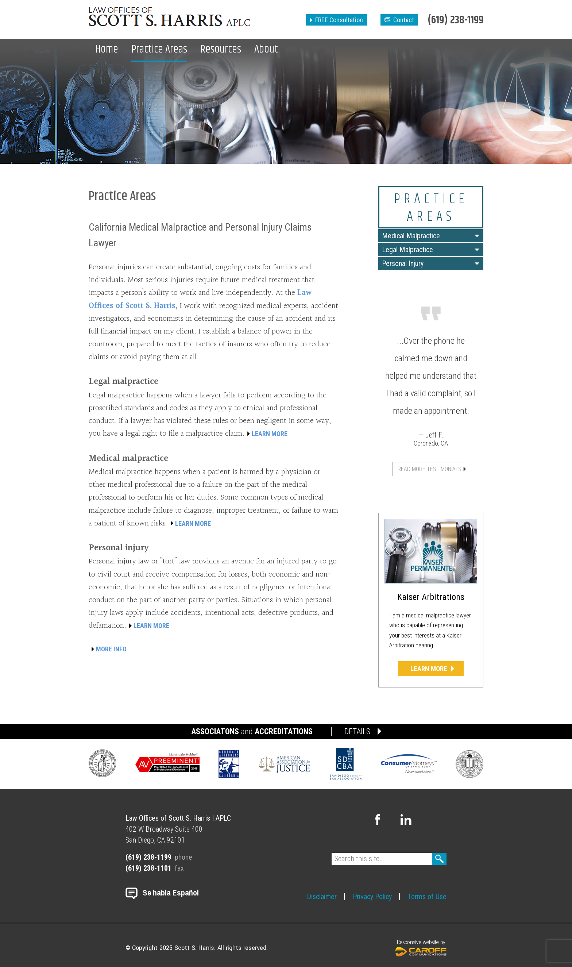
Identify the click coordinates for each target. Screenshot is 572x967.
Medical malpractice (128, 459)
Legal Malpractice (407, 249)
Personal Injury (403, 263)
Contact (403, 20)
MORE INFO (111, 649)
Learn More (428, 668)
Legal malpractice (123, 382)
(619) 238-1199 (455, 20)
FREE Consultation (339, 20)
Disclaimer (322, 896)
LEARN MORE (269, 434)
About (266, 49)
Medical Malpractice (411, 235)
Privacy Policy (372, 896)
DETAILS (357, 731)
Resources (220, 49)
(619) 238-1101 (148, 868)
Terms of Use (427, 896)
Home (106, 49)
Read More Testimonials (429, 469)
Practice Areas (159, 49)
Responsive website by (421, 947)
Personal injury (119, 548)
